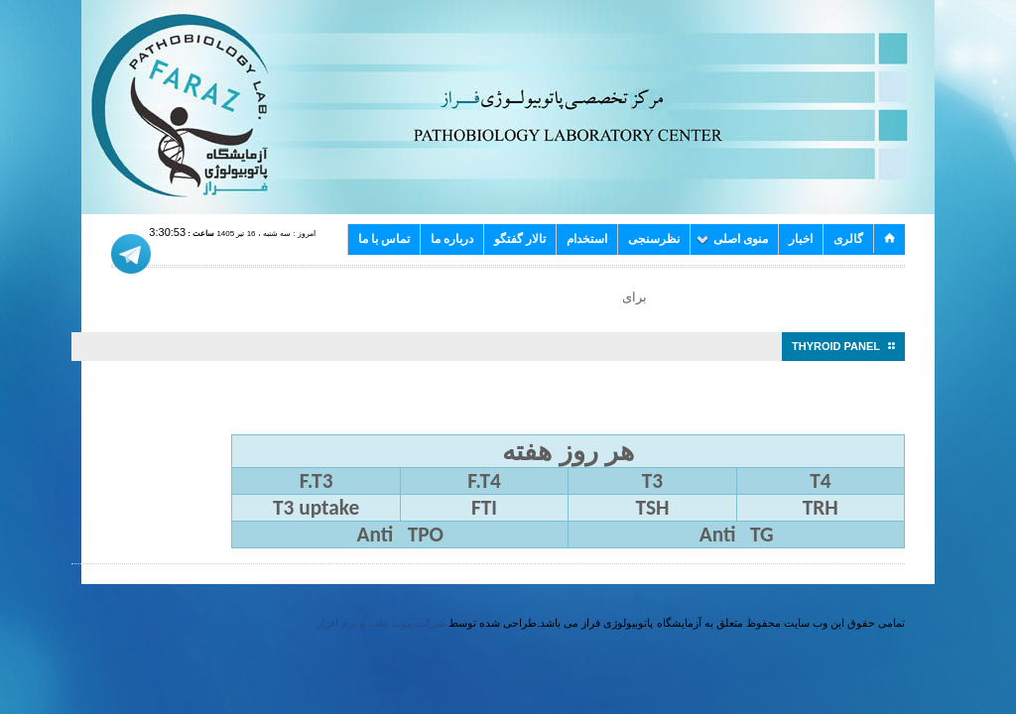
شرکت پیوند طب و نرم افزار (381, 623)
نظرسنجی (654, 239)
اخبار (801, 239)
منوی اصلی (732, 239)
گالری (848, 239)
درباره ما (452, 239)
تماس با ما (384, 239)
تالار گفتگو (520, 239)
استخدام (587, 239)
